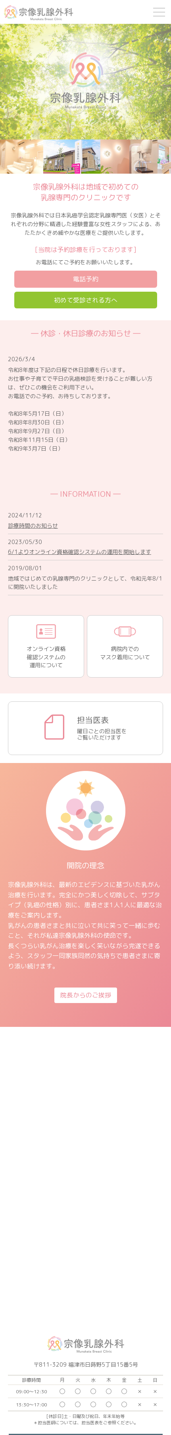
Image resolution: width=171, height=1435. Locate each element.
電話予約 (85, 279)
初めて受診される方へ (85, 300)
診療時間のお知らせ (33, 525)
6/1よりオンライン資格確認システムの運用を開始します (79, 552)
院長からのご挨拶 (85, 995)
